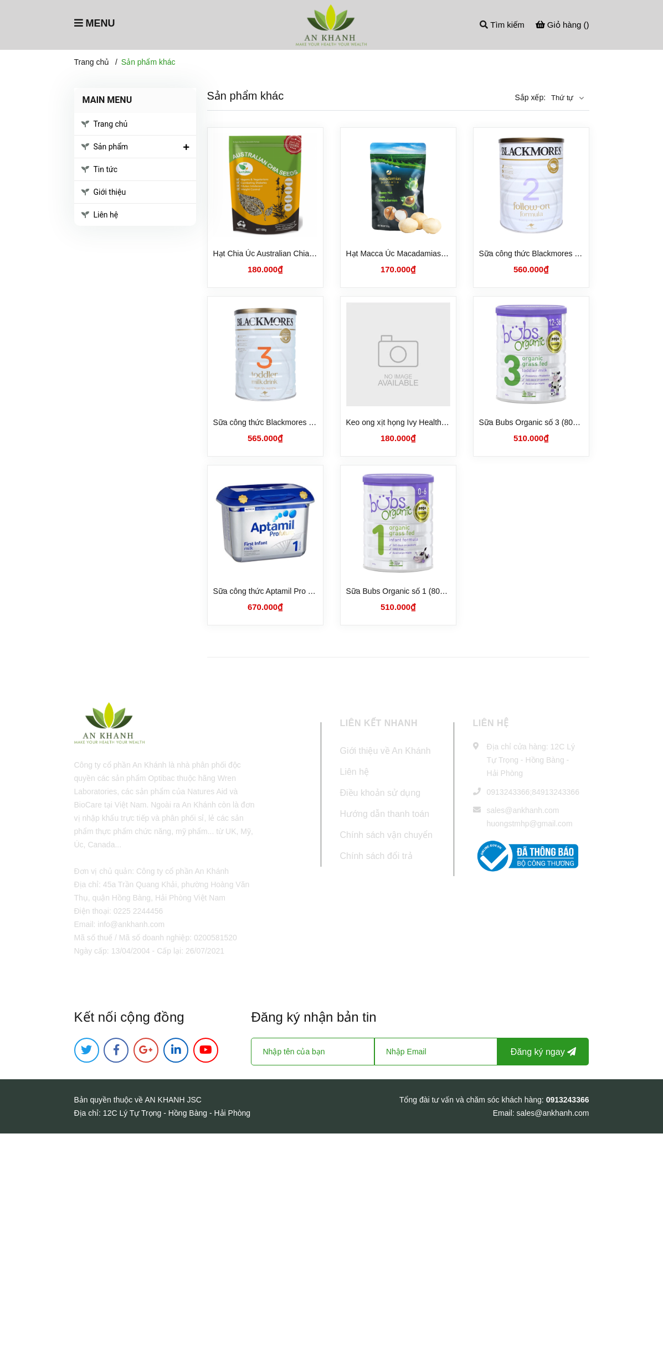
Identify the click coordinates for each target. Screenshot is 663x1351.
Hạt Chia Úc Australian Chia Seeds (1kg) (283, 253)
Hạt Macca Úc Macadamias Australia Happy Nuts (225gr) (444, 253)
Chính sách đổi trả (376, 856)
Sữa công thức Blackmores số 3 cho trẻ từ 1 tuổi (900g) (309, 422)
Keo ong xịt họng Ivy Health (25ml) (406, 422)
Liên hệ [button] (491, 723)
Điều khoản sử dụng (380, 793)
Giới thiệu (110, 192)
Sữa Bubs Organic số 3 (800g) (531, 422)
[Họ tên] (312, 1051)
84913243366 (555, 792)
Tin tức (106, 169)
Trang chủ (111, 124)
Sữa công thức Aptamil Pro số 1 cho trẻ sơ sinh (294, 591)
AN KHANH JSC (173, 1099)
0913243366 (508, 792)
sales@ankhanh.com (523, 810)
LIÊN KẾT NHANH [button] (379, 723)
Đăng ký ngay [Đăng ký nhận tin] (543, 1052)
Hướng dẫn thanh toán (385, 814)
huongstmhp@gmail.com (530, 823)
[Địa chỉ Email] (435, 1051)
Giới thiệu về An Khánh (385, 750)
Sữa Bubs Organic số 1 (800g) (398, 591)
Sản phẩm (111, 146)
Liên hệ (106, 214)
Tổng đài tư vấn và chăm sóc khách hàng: (472, 1099)
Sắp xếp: (530, 97)
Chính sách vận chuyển (386, 835)
